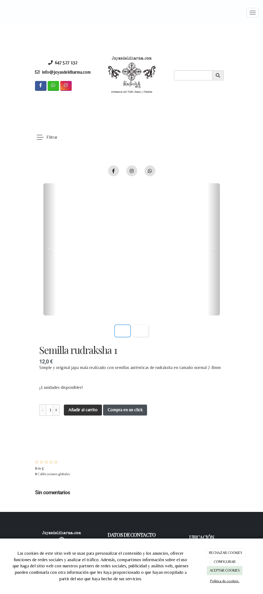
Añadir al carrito (82, 409)
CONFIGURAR (225, 562)
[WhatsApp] (53, 86)
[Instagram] (66, 86)
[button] (49, 249)
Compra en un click (125, 409)
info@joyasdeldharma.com (66, 72)
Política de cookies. (224, 581)
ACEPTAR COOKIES (225, 570)
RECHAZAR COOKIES (225, 553)
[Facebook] (40, 86)
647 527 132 (68, 62)
